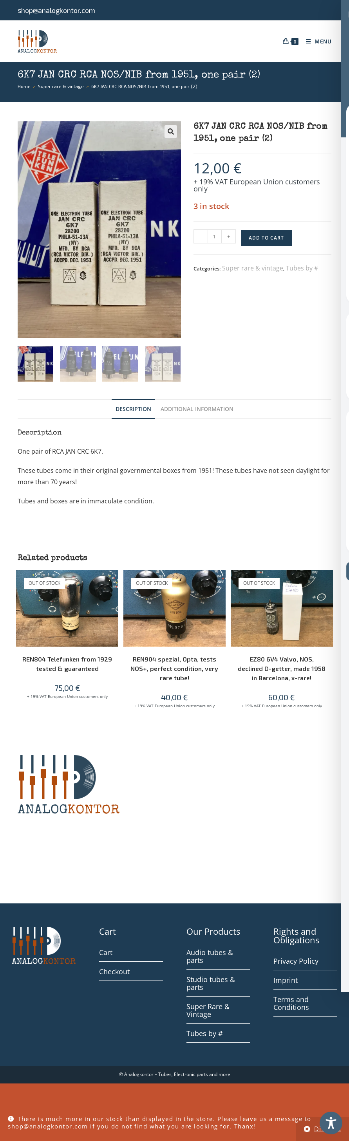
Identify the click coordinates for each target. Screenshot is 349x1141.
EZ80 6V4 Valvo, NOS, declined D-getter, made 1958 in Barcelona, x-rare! (281, 669)
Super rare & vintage (252, 268)
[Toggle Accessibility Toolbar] (331, 1123)
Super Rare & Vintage (208, 1011)
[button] (171, 131)
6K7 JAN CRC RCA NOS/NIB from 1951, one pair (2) (144, 86)
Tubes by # (302, 268)
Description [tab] (133, 410)
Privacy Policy (295, 962)
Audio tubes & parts (209, 957)
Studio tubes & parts (210, 984)
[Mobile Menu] (316, 41)
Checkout (114, 972)
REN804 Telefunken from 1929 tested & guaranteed (67, 664)
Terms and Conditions (291, 1004)
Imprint (285, 981)
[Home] (24, 86)
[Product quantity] (215, 236)
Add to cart (266, 237)
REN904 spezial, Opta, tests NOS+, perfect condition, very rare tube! (174, 669)
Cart (105, 953)
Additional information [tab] (197, 410)
